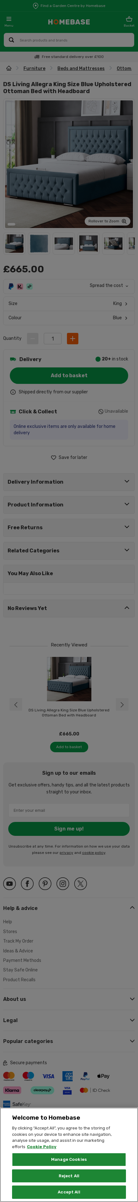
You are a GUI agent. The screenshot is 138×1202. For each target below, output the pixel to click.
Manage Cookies (69, 1159)
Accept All (69, 1192)
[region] (69, 1155)
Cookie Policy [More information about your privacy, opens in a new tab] (41, 1146)
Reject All (69, 1175)
